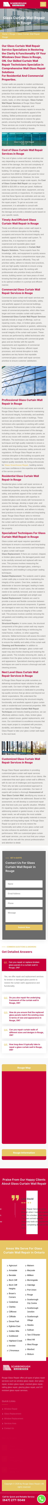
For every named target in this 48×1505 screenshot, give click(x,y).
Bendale (12, 1275)
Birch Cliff (13, 1280)
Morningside (32, 1280)
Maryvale (31, 1270)
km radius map (24, 1107)
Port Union (31, 1290)
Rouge (12, 34)
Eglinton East (14, 1326)
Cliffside (12, 1317)
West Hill (31, 1340)
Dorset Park (14, 1321)
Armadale (13, 1270)
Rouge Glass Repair (31, 1484)
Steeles (30, 1325)
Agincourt (13, 1266)
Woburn (30, 1354)
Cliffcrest (12, 1312)
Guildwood (13, 1336)
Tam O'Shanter (33, 1335)
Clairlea (12, 1307)
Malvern (30, 1266)
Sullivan (30, 1330)
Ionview (12, 1346)
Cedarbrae (13, 1302)
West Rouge (32, 1344)
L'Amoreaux (14, 1350)
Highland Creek (15, 1341)
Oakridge (31, 1285)
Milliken (30, 1275)
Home (4, 34)
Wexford (30, 1349)
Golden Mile (14, 1331)
